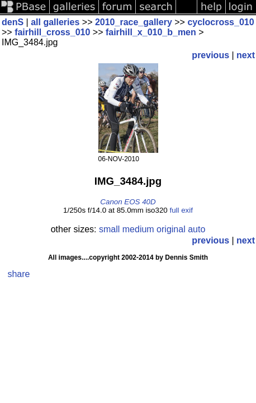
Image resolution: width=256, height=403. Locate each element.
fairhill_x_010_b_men (151, 32)
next (245, 55)
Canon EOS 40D (127, 202)
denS (12, 22)
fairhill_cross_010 (52, 32)
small (109, 229)
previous (210, 55)
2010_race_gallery (133, 22)
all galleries (55, 22)
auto (196, 229)
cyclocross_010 (220, 22)
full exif (180, 210)
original (171, 229)
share (18, 274)
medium (138, 229)
